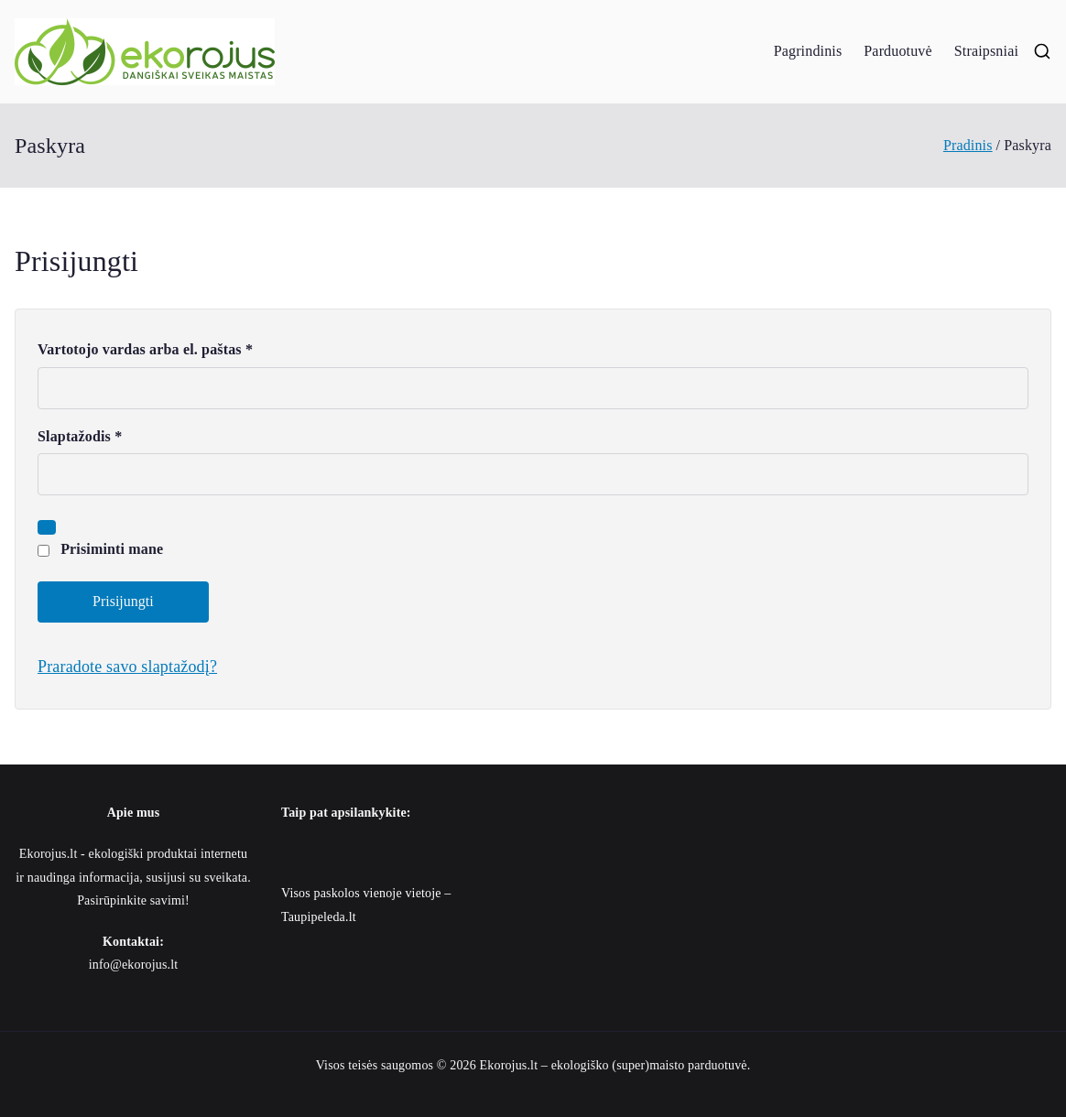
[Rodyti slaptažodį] (47, 527)
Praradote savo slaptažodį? (127, 666)
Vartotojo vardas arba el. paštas (151, 350)
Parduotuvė (897, 51)
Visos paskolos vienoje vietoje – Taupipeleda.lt (366, 904)
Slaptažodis (86, 437)
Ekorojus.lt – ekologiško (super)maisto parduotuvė (613, 1065)
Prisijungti (123, 601)
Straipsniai (986, 51)
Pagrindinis (808, 51)
